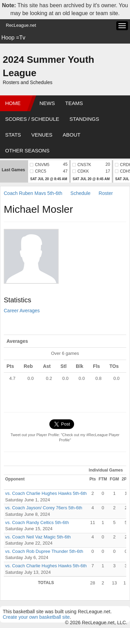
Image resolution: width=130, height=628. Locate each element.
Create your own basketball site (36, 617)
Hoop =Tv (13, 37)
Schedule (80, 193)
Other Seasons (27, 150)
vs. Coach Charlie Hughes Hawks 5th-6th (46, 493)
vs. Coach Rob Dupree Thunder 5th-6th (44, 551)
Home (13, 103)
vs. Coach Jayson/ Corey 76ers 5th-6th (43, 507)
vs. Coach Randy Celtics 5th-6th (37, 522)
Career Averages (22, 310)
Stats (13, 135)
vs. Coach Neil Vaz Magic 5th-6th (38, 536)
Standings (84, 119)
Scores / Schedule (32, 119)
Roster (106, 193)
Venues (41, 135)
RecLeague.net (21, 25)
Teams (74, 103)
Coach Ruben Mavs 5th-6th (33, 193)
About (72, 135)
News (47, 103)
